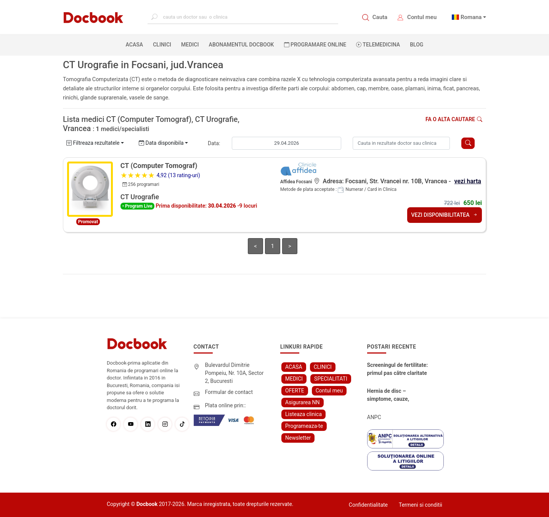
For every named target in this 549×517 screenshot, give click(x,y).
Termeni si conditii (420, 505)
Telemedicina (378, 45)
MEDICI (190, 45)
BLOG (416, 45)
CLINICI (162, 45)
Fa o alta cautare (453, 119)
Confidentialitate (368, 505)
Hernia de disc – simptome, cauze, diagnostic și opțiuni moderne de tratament (394, 395)
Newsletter (298, 438)
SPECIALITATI (330, 379)
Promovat (88, 221)
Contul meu (422, 17)
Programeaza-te (304, 426)
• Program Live (137, 206)
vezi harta (467, 181)
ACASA (136, 44)
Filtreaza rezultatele (92, 143)
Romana (471, 17)
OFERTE (294, 390)
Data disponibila (161, 143)
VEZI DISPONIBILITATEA (444, 215)
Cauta (379, 17)
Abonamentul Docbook (241, 45)
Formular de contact (229, 392)
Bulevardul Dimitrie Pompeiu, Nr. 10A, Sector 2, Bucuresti (234, 373)
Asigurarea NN (302, 402)
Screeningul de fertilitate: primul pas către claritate (397, 369)
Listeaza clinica (303, 414)
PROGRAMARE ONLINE (315, 45)
